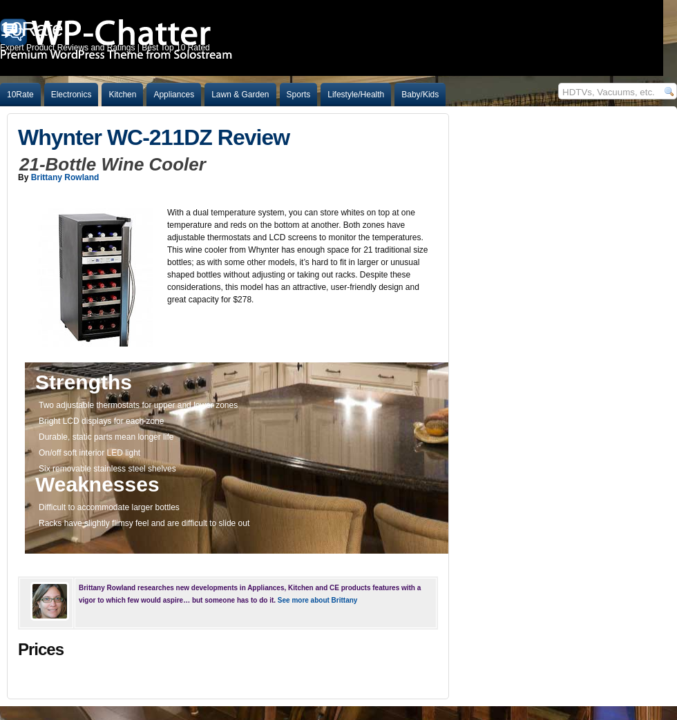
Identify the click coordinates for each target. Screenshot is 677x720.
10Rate (20, 94)
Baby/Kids (420, 94)
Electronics (71, 94)
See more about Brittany (318, 600)
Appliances (173, 94)
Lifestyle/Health (355, 94)
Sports (299, 94)
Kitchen (122, 94)
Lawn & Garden (240, 94)
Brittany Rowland (65, 177)
